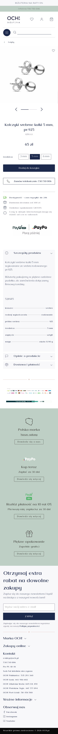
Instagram (10, 717)
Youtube (9, 721)
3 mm (23, 156)
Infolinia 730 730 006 (29, 8)
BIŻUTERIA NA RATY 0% (29, 3)
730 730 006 (9, 663)
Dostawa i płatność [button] (29, 365)
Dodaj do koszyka (29, 168)
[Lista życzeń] (32, 20)
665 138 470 (31, 684)
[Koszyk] (51, 20)
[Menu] (7, 32)
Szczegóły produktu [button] (29, 253)
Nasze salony (29, 435)
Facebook (10, 712)
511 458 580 (27, 693)
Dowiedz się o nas (29, 442)
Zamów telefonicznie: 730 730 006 (29, 181)
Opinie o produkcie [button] (29, 356)
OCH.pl (45, 731)
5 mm (35, 156)
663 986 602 (21, 680)
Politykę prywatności (29, 626)
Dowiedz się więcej (29, 479)
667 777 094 (32, 688)
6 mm (46, 156)
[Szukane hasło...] (34, 32)
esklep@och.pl (11, 658)
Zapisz (29, 617)
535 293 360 (27, 676)
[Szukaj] (14, 32)
